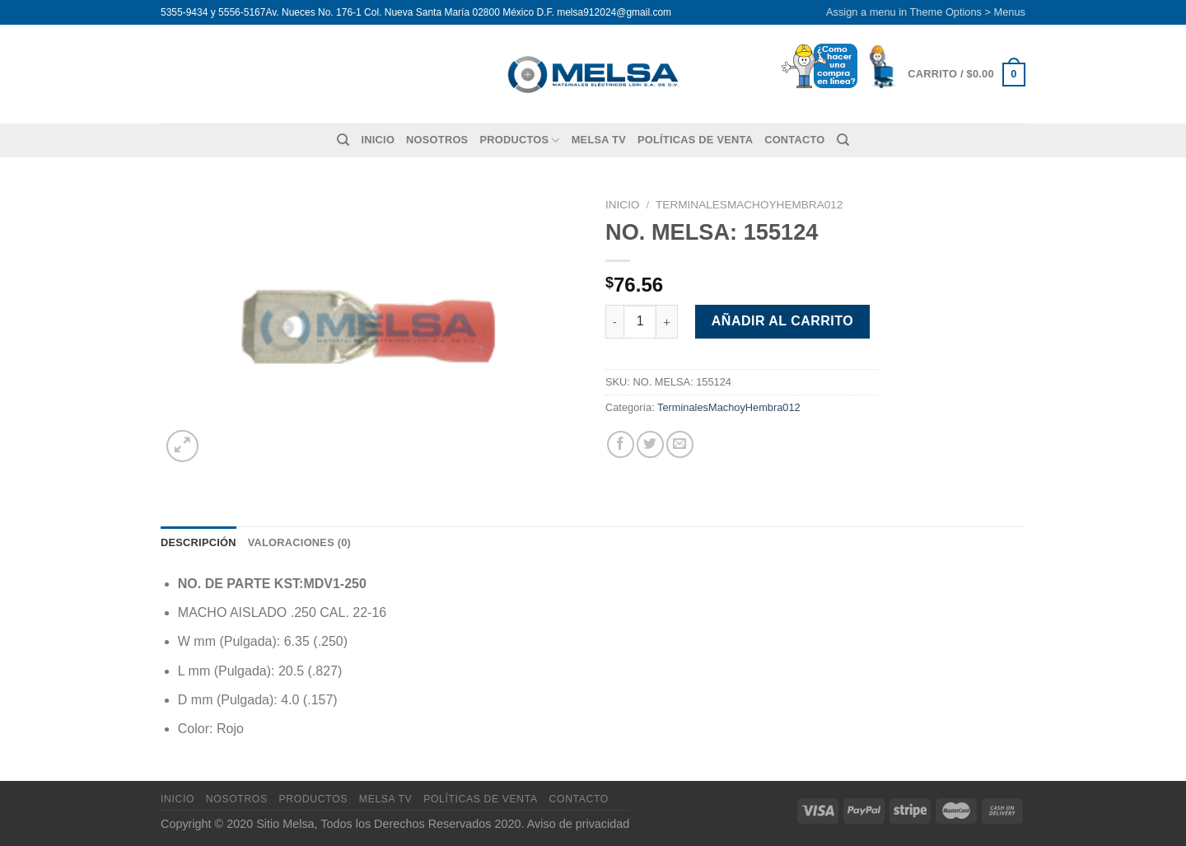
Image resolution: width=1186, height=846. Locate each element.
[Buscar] (343, 140)
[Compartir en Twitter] (650, 444)
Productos (519, 140)
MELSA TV (599, 139)
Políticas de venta (695, 139)
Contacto (794, 139)
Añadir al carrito (782, 321)
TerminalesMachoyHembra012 (749, 205)
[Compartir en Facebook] (620, 444)
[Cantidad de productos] (639, 321)
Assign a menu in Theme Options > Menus (925, 12)
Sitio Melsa (285, 823)
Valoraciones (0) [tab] (299, 542)
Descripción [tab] (198, 542)
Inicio (378, 139)
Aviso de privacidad (578, 823)
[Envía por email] (679, 444)
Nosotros (437, 139)
